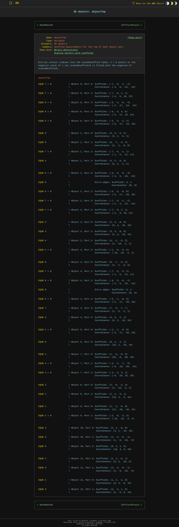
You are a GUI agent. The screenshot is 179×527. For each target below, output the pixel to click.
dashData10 (46, 25)
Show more (135, 37)
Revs (147, 3)
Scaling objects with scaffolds (73, 53)
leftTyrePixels (130, 25)
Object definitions (66, 50)
